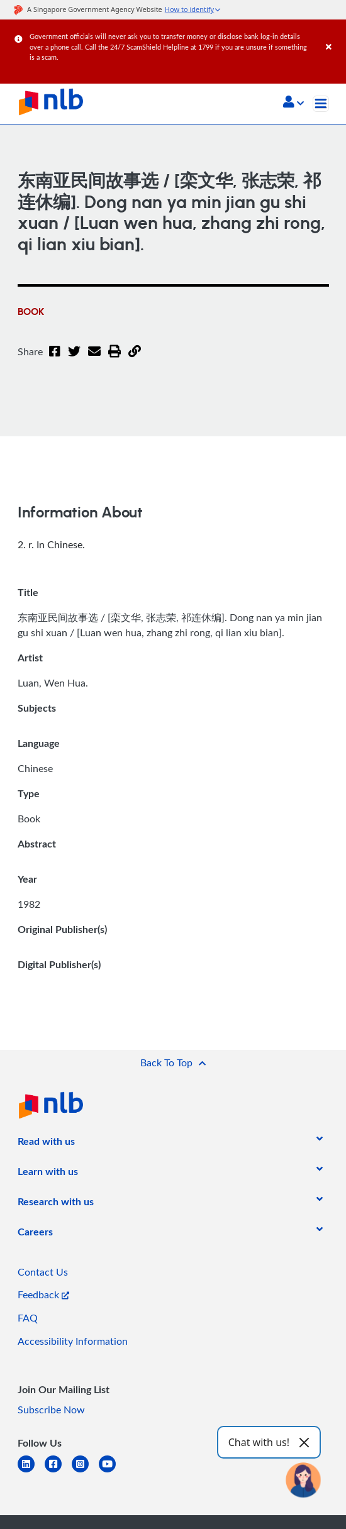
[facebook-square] (58, 1471)
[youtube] (112, 1471)
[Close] (333, 34)
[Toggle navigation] (321, 104)
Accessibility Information (73, 1341)
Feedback (43, 1294)
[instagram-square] (85, 1471)
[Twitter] (74, 359)
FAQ (28, 1318)
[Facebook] (55, 359)
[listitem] (46, 1144)
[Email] (94, 359)
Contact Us (43, 1272)
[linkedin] (31, 1471)
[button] (293, 103)
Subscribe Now (51, 1409)
